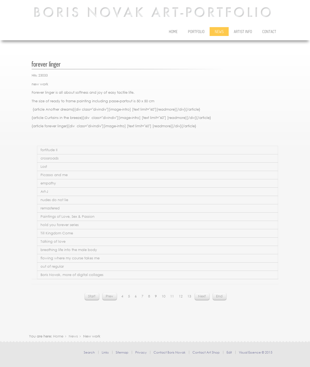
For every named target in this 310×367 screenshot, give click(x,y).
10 (163, 296)
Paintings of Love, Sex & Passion (67, 216)
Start (91, 296)
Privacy (141, 352)
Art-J (44, 191)
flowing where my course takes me (70, 258)
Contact (269, 32)
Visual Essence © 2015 (255, 352)
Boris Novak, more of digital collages (72, 274)
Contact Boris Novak (169, 352)
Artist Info (243, 32)
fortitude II (49, 150)
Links (105, 352)
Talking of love (53, 241)
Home (173, 32)
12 (181, 296)
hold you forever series (60, 225)
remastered (50, 208)
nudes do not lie (54, 200)
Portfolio (196, 32)
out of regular (52, 266)
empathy (48, 183)
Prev (109, 296)
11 (172, 296)
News (219, 32)
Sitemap (122, 352)
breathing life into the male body (69, 250)
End (219, 296)
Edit (229, 352)
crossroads (50, 158)
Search (89, 352)
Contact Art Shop (206, 352)
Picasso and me (54, 175)
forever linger (46, 64)
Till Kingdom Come (57, 233)
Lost (44, 166)
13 (189, 296)
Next (202, 296)
